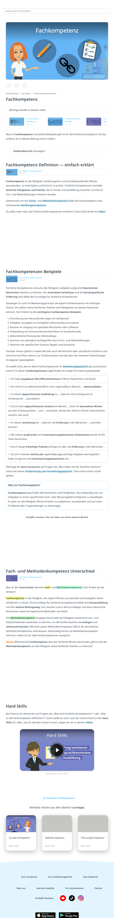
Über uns (19, 888)
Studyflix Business (42, 898)
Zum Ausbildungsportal (57, 876)
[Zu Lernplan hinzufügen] (9, 85)
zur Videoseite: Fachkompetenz (57, 798)
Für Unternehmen (72, 888)
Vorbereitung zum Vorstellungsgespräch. (49, 471)
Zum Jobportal (88, 876)
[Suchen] (107, 11)
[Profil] (109, 4)
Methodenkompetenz (55, 200)
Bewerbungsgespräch (76, 366)
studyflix (59, 4)
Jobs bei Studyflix (43, 888)
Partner (96, 888)
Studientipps (12, 93)
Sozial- (33, 200)
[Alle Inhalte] (4, 4)
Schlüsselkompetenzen (45, 93)
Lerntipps (26, 93)
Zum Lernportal (26, 876)
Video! (101, 211)
